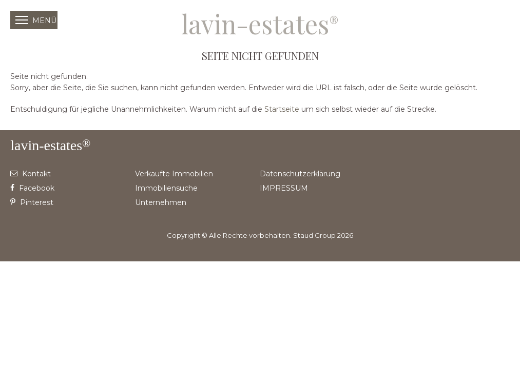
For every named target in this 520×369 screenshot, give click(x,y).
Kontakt (30, 173)
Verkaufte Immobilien (174, 173)
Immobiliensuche (166, 188)
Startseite (281, 109)
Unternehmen (160, 202)
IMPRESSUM (284, 188)
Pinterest (31, 202)
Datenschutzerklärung (300, 173)
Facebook (32, 188)
